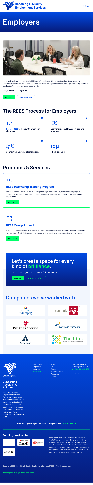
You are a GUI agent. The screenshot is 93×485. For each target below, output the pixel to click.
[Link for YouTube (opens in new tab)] (81, 375)
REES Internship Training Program (34, 186)
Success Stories (56, 371)
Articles (53, 364)
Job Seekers (36, 364)
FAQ (51, 367)
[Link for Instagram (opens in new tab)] (75, 374)
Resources (54, 374)
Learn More (12, 202)
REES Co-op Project (22, 225)
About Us (34, 369)
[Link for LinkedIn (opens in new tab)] (78, 374)
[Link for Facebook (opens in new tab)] (72, 374)
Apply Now (9, 97)
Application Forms (26, 97)
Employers (35, 367)
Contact (53, 376)
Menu (87, 6)
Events (52, 369)
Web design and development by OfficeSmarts (18, 475)
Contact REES (12, 129)
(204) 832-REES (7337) (35, 278)
